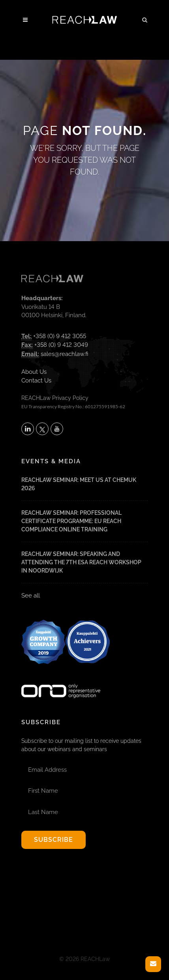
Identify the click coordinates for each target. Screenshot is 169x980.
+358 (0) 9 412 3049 (61, 344)
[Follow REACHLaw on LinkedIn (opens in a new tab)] (27, 428)
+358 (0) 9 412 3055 (59, 336)
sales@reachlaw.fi (64, 354)
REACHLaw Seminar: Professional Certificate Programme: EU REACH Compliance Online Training (71, 521)
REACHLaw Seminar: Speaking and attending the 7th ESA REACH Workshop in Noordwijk (81, 562)
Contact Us (36, 380)
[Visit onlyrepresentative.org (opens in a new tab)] (60, 680)
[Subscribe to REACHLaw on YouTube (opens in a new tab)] (57, 428)
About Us (34, 371)
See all (30, 595)
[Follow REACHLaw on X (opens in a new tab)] (42, 428)
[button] (145, 18)
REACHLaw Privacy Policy (54, 398)
